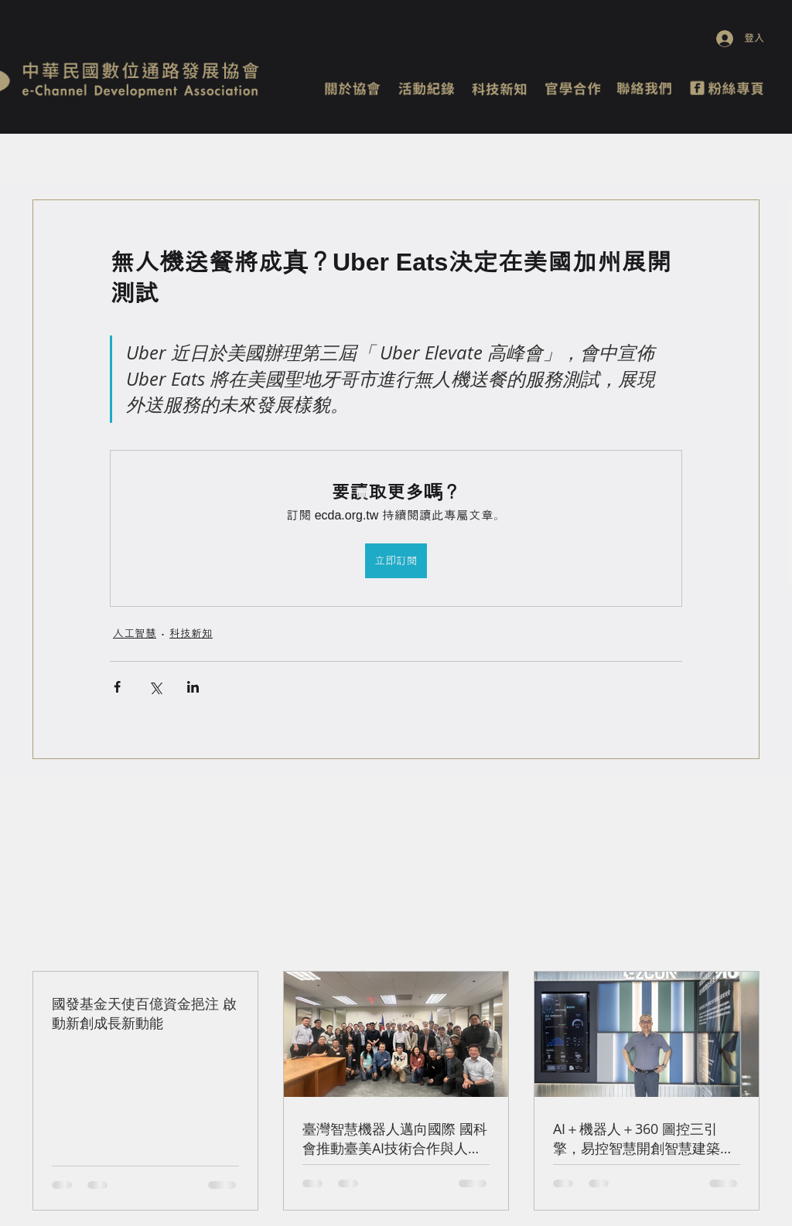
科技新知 (191, 633)
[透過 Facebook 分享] (117, 686)
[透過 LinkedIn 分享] (193, 686)
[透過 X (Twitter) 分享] (155, 686)
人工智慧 (134, 633)
